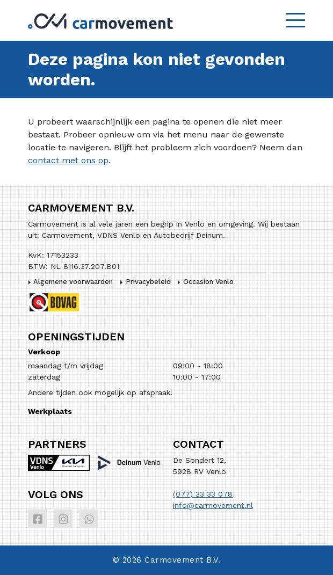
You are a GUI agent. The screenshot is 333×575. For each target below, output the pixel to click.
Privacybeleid (148, 282)
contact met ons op (68, 160)
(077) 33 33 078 (203, 494)
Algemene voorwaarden (73, 282)
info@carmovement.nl (213, 505)
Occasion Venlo (208, 282)
